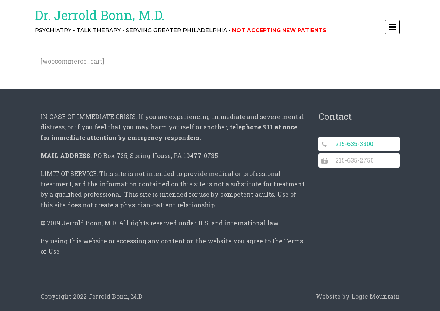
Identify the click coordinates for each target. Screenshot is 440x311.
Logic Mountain (375, 296)
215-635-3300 (354, 144)
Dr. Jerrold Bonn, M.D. (100, 14)
